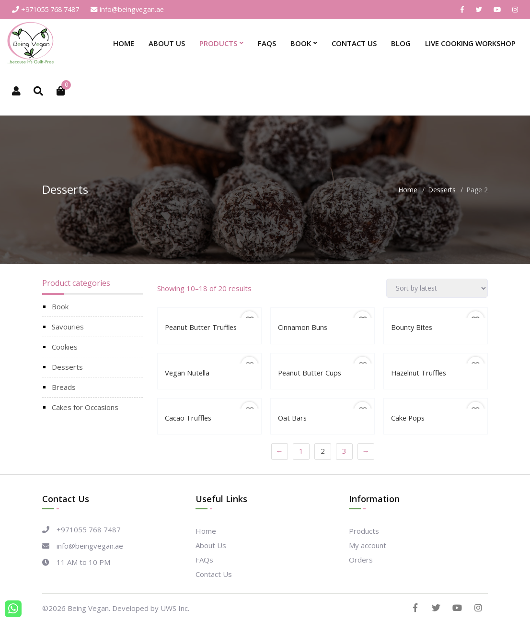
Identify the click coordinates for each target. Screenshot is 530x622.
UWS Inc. (175, 607)
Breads (64, 387)
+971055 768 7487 (49, 9)
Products (218, 43)
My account (367, 545)
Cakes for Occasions (85, 407)
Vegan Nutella (187, 372)
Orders (361, 559)
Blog (401, 43)
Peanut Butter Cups (310, 372)
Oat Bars (293, 417)
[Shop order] (437, 288)
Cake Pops (408, 417)
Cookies (65, 347)
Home (123, 43)
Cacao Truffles (189, 417)
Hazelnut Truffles (420, 372)
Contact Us (354, 43)
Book (300, 43)
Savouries (68, 327)
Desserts (442, 190)
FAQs (267, 43)
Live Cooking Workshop (470, 43)
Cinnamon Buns (303, 327)
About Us (167, 43)
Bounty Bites (412, 327)
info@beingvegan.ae (135, 9)
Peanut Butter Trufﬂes (202, 327)
